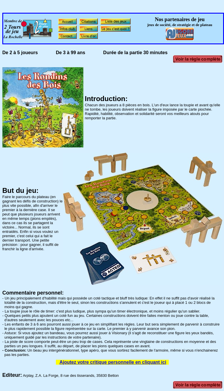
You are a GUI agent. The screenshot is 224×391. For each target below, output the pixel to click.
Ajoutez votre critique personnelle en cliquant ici (112, 362)
